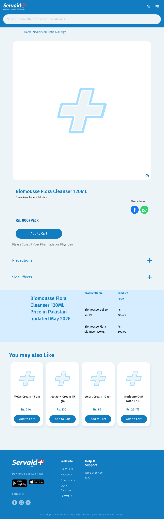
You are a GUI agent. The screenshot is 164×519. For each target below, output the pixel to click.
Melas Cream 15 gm (27, 396)
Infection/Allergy (55, 31)
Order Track (67, 469)
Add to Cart (39, 233)
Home (27, 31)
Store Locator (68, 480)
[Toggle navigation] (157, 6)
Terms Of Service (93, 472)
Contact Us (66, 496)
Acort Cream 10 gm (98, 396)
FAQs (87, 478)
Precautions (82, 260)
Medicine (38, 31)
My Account (67, 474)
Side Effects (82, 277)
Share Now (138, 201)
